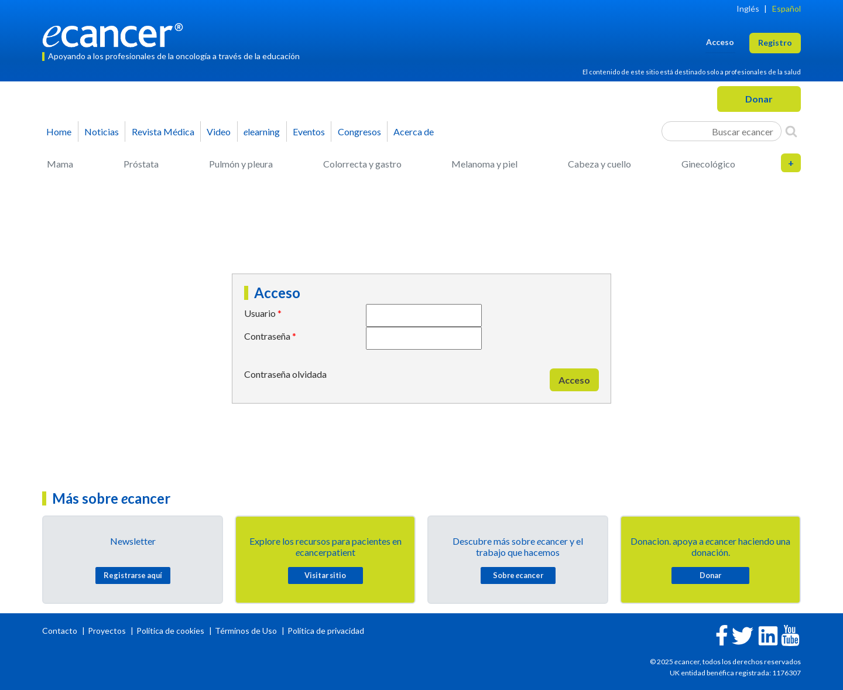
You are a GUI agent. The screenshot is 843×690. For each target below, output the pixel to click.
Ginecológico (708, 163)
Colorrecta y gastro (362, 163)
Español (786, 8)
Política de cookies (170, 631)
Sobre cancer (518, 575)
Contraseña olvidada (285, 374)
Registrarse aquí (133, 575)
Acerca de (413, 131)
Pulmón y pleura (241, 163)
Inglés (747, 8)
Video (219, 131)
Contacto (60, 631)
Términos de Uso (246, 631)
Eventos (309, 131)
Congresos (359, 131)
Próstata (141, 163)
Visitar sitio (325, 575)
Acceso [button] (720, 42)
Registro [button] (775, 42)
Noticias (101, 131)
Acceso (574, 379)
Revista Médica (163, 131)
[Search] (791, 131)
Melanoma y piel (484, 163)
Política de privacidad (325, 631)
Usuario (260, 313)
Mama (60, 163)
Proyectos (108, 631)
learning (262, 131)
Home (58, 131)
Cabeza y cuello (599, 163)
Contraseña (267, 335)
